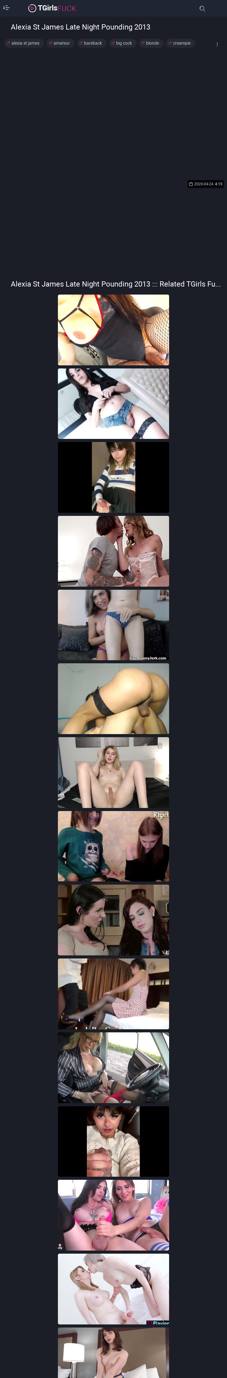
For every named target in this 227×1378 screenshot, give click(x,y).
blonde (152, 43)
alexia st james (25, 43)
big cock (124, 43)
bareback (93, 43)
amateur (62, 43)
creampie (182, 43)
